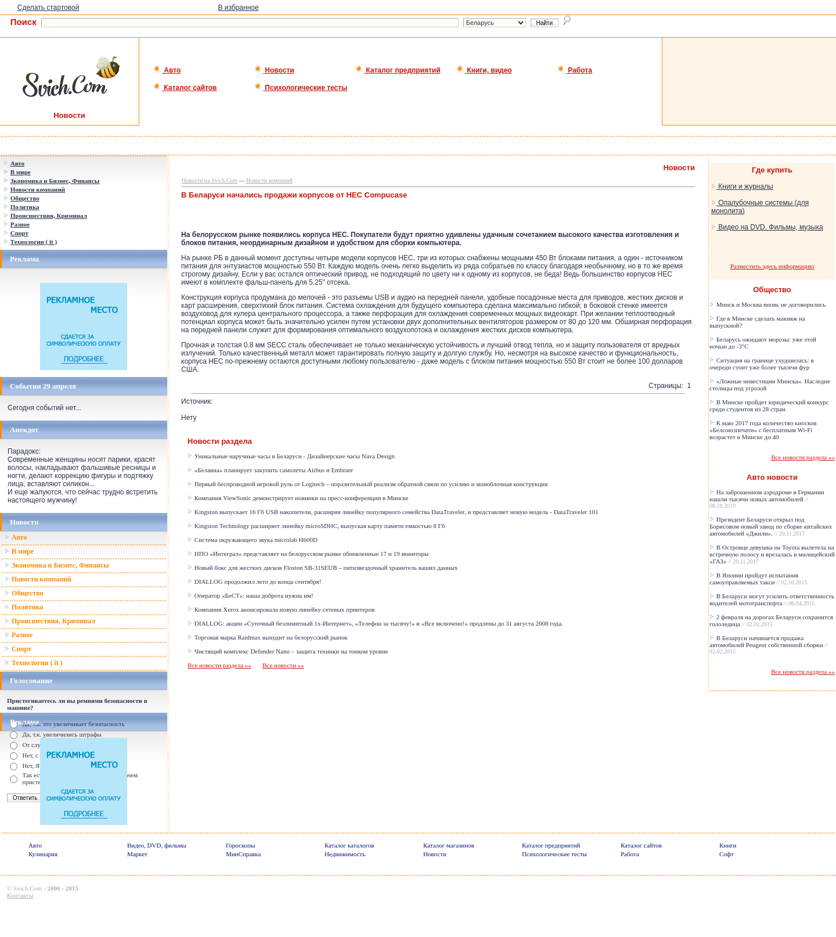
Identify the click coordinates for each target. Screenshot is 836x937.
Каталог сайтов (185, 88)
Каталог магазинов (448, 845)
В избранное (238, 7)
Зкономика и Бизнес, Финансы (57, 565)
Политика (24, 607)
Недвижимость (345, 853)
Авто (167, 70)
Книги (728, 845)
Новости (274, 70)
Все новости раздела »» (219, 665)
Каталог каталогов (349, 845)
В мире (19, 551)
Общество (24, 593)
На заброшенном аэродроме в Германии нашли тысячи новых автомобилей (766, 499)
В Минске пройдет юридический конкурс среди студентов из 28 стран (769, 405)
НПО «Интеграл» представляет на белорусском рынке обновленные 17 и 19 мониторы (308, 553)
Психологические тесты (300, 88)
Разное (19, 635)
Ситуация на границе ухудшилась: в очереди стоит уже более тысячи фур (761, 364)
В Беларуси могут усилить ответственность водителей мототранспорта (771, 599)
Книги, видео (484, 70)
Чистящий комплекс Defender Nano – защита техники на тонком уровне (288, 651)
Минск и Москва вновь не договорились (767, 304)
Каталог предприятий (398, 70)
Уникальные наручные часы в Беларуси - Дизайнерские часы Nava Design (291, 456)
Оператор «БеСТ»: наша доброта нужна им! (251, 595)
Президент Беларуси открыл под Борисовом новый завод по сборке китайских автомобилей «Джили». (770, 526)
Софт (726, 853)
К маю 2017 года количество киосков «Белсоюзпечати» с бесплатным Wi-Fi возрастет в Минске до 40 (763, 429)
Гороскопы (240, 845)
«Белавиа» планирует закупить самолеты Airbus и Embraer (270, 469)
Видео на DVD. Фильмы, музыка (767, 227)
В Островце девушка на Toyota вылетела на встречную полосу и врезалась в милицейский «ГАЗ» (772, 554)
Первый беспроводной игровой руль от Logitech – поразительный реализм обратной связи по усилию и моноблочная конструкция (367, 483)
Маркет (137, 853)
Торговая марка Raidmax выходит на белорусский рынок (268, 637)
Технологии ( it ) (34, 663)
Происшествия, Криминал (50, 621)
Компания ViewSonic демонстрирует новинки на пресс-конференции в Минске (298, 497)
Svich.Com (27, 888)
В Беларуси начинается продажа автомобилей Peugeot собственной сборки (768, 644)
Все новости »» (283, 665)
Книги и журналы (742, 186)
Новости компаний (38, 579)
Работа (574, 70)
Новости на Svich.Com (209, 180)
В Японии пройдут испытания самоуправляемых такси (758, 579)
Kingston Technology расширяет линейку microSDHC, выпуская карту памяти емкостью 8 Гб (316, 525)
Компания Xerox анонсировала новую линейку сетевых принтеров (281, 609)
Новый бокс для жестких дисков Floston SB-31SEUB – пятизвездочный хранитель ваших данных (322, 567)
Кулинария (42, 853)
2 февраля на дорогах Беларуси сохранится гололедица (771, 620)
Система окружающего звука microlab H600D (253, 539)
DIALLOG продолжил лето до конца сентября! (254, 581)
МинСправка (243, 853)
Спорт (18, 649)
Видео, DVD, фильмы (156, 845)
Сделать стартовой (48, 7)
